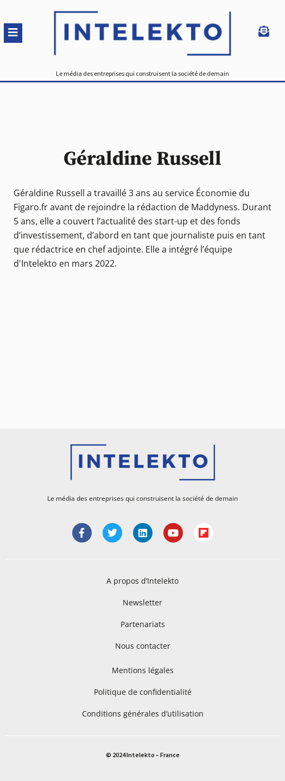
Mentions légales (143, 670)
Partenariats (143, 624)
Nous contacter (142, 646)
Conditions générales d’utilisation (143, 713)
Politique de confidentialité (143, 692)
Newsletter (142, 602)
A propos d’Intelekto (142, 581)
